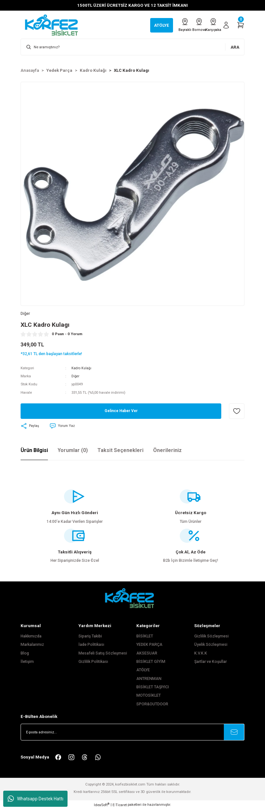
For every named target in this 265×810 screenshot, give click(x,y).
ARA (235, 47)
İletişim (27, 662)
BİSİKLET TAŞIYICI (152, 687)
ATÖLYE (143, 671)
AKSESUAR (146, 654)
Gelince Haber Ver (121, 412)
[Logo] (55, 25)
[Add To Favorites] (236, 412)
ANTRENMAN (148, 679)
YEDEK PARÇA (149, 645)
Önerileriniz (167, 451)
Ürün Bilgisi (34, 451)
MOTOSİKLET (148, 696)
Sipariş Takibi (90, 637)
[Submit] (234, 733)
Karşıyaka (210, 25)
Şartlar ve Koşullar (210, 662)
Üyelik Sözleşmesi (210, 645)
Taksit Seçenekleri (120, 451)
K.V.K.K (200, 654)
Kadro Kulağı (81, 368)
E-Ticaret (120, 805)
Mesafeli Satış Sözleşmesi (102, 654)
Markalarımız (32, 645)
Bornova (189, 25)
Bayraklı (169, 25)
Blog (25, 654)
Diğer (75, 377)
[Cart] (240, 25)
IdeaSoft (101, 805)
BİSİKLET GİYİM (150, 662)
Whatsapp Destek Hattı (35, 798)
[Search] (132, 47)
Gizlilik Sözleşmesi (211, 637)
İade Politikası (91, 645)
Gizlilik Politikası (93, 662)
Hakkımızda (31, 637)
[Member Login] (226, 25)
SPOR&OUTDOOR (152, 704)
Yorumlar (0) (73, 451)
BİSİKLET (144, 637)
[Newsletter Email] (132, 733)
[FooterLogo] (132, 598)
